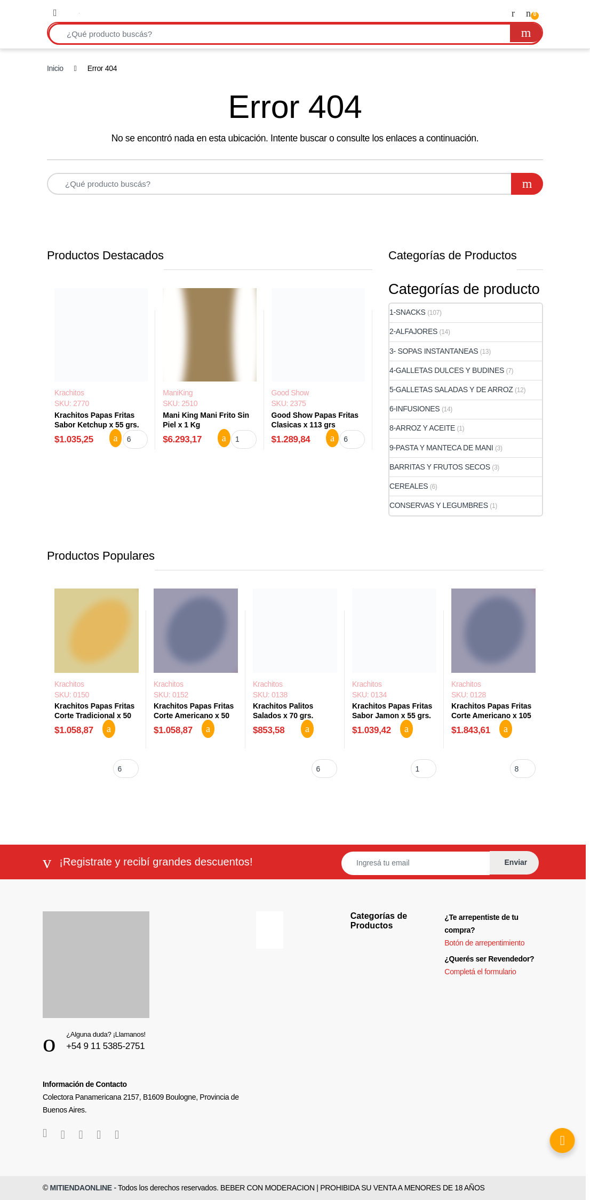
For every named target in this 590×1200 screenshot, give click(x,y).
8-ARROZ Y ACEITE (422, 428)
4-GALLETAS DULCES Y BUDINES (446, 370)
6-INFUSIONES (414, 408)
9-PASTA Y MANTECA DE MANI (441, 447)
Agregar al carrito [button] (115, 438)
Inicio (55, 68)
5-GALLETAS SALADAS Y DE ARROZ (451, 389)
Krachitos (69, 392)
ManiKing (178, 392)
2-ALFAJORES (413, 331)
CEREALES (408, 486)
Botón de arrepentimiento (484, 943)
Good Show (290, 392)
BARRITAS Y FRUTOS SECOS (439, 467)
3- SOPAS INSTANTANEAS (433, 351)
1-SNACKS (407, 312)
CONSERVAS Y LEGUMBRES (438, 505)
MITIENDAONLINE (81, 1187)
